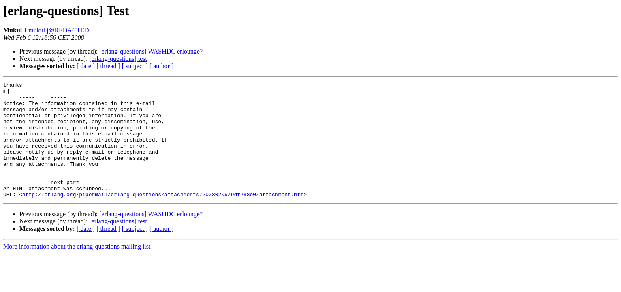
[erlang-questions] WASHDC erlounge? (151, 51)
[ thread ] (108, 65)
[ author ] (161, 65)
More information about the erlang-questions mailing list (76, 269)
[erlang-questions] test (118, 58)
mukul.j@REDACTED (58, 30)
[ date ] (86, 65)
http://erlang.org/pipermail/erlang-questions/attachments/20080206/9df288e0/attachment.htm (162, 217)
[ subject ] (135, 65)
